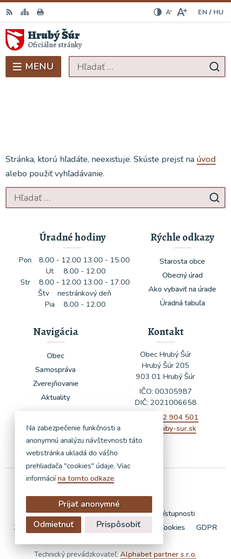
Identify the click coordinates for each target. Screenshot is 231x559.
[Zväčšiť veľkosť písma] (181, 12)
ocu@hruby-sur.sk (165, 383)
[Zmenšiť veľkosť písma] (169, 12)
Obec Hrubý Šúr (142, 521)
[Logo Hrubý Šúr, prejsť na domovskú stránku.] (115, 39)
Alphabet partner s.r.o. (158, 509)
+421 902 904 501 (166, 372)
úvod (206, 113)
